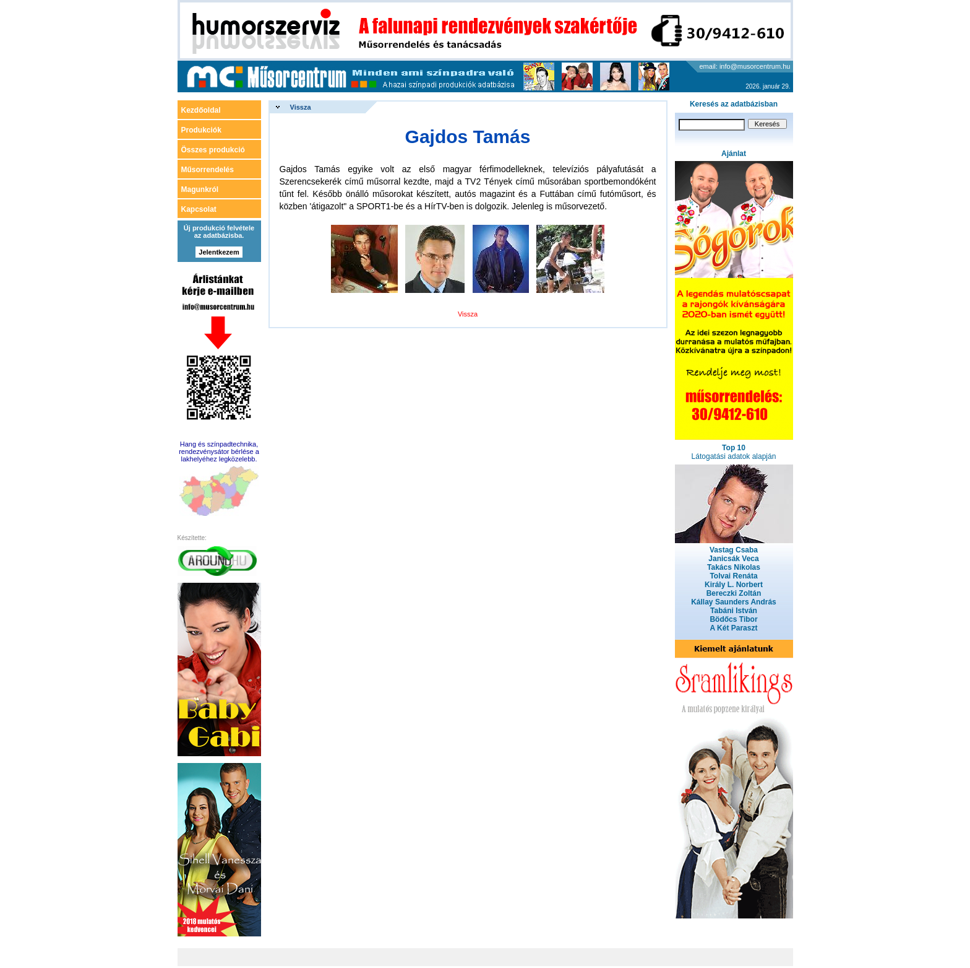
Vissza (300, 107)
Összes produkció (213, 150)
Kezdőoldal (201, 110)
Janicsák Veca (733, 558)
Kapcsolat (199, 209)
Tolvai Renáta (733, 576)
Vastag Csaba (734, 550)
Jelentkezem (219, 252)
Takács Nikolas (733, 567)
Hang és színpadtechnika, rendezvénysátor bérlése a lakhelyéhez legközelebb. (219, 451)
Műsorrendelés (207, 169)
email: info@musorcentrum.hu (745, 66)
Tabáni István (733, 610)
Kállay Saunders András (733, 602)
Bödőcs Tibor (733, 619)
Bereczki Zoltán (734, 593)
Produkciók (201, 130)
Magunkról (200, 189)
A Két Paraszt (734, 628)
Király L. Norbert (734, 584)
